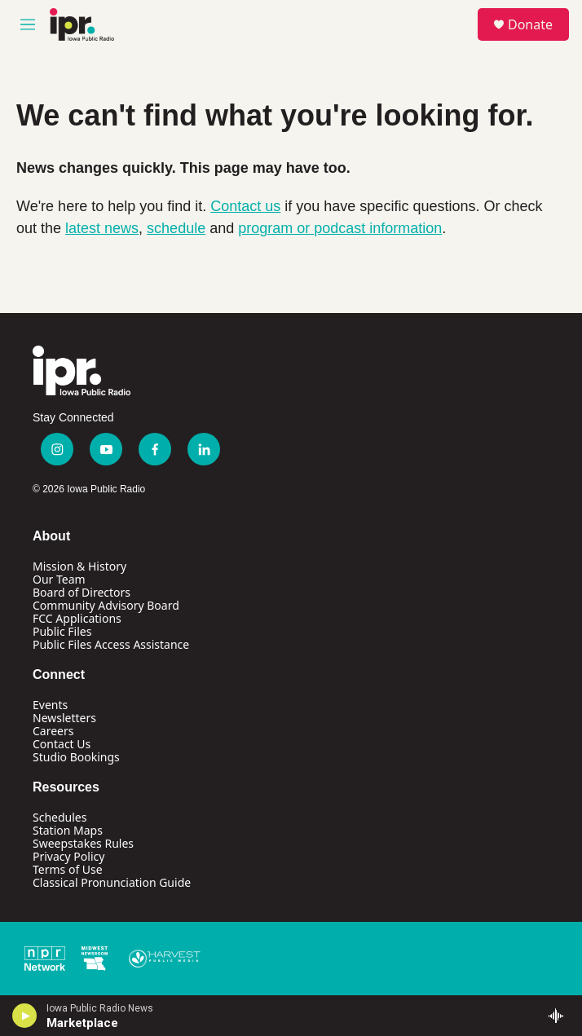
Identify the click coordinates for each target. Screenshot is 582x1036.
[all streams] (560, 1015)
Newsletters (64, 717)
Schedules (59, 817)
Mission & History (79, 566)
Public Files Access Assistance (111, 644)
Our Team (59, 579)
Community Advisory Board (106, 605)
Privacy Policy (68, 856)
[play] (25, 1015)
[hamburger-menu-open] (27, 24)
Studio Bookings (76, 757)
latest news (102, 228)
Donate (530, 24)
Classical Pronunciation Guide (112, 882)
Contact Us (61, 744)
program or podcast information (340, 228)
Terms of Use (68, 869)
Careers (53, 730)
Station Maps (68, 830)
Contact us (245, 206)
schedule (176, 228)
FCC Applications (77, 618)
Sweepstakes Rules (83, 843)
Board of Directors (81, 592)
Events (50, 704)
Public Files (62, 631)
